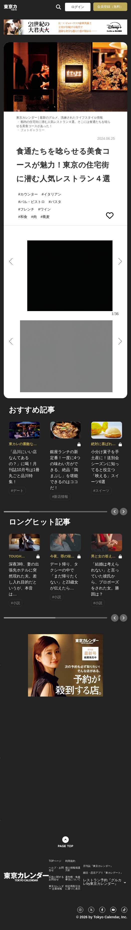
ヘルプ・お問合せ (56, 869)
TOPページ (55, 861)
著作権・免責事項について (72, 878)
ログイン (77, 7)
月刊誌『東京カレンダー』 (98, 866)
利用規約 (70, 861)
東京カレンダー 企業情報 (56, 887)
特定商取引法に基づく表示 (72, 887)
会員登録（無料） (110, 6)
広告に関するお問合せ (56, 878)
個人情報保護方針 (72, 869)
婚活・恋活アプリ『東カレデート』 (103, 873)
